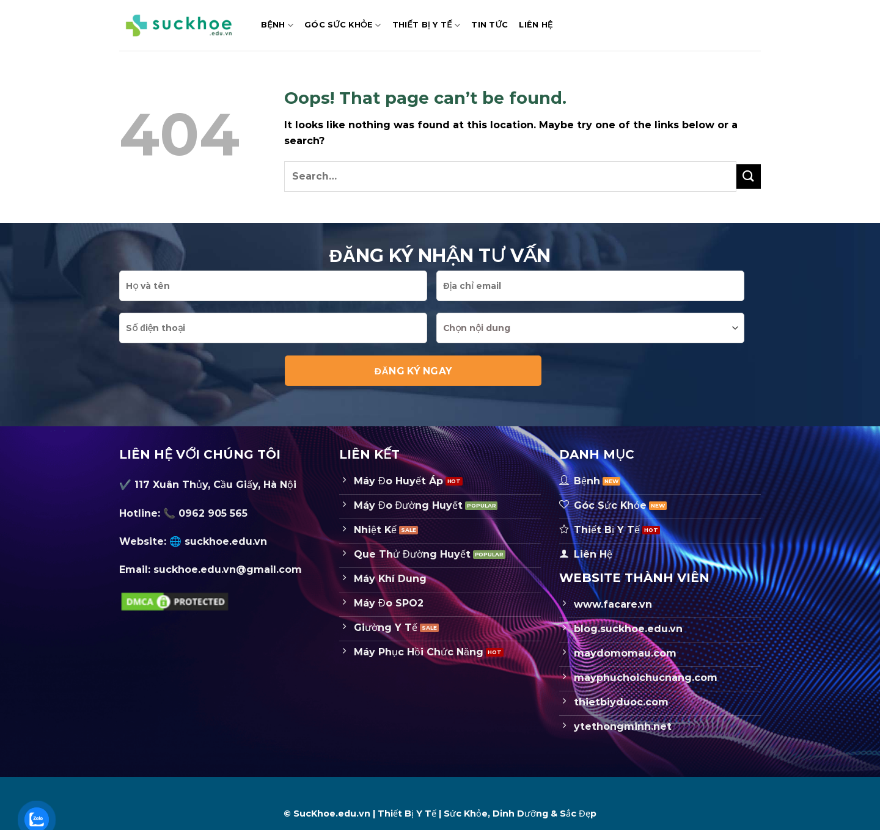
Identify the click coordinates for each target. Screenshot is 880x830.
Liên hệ (535, 24)
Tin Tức (489, 24)
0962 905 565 (213, 513)
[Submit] (748, 176)
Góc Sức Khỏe (342, 25)
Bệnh (277, 25)
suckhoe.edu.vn (226, 541)
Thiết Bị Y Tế (426, 25)
